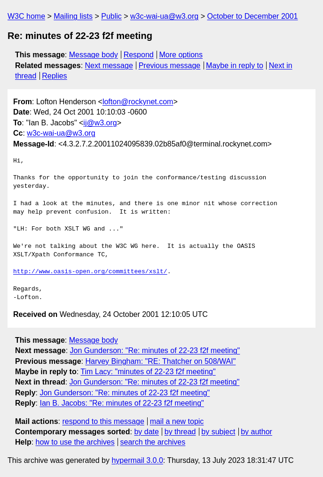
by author (256, 432)
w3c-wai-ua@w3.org (164, 16)
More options (181, 55)
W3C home (26, 16)
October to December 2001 (252, 16)
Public (111, 16)
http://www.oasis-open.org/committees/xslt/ (90, 272)
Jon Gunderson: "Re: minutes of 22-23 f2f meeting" (155, 350)
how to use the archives (75, 442)
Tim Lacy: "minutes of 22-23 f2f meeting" (147, 372)
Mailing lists (73, 16)
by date (146, 432)
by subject (218, 432)
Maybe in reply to (234, 65)
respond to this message (103, 421)
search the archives (153, 442)
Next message (109, 65)
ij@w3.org (100, 123)
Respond (139, 55)
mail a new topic (177, 421)
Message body (93, 55)
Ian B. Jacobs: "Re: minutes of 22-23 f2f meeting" (121, 403)
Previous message (170, 65)
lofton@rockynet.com (137, 102)
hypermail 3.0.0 (137, 460)
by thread (180, 432)
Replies (54, 76)
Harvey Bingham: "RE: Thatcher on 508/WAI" (160, 361)
